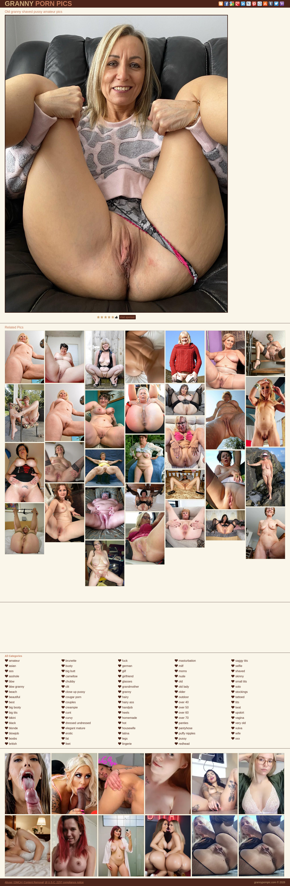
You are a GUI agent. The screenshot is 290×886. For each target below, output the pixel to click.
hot (122, 723)
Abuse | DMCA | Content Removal (24, 882)
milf (179, 665)
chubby (68, 681)
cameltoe (69, 676)
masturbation (185, 660)
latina (123, 733)
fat (65, 738)
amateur (12, 660)
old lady (182, 686)
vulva (236, 728)
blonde (11, 728)
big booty (13, 707)
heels (123, 712)
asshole (12, 676)
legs (123, 738)
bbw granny (14, 686)
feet (65, 743)
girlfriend (126, 676)
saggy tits (239, 660)
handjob (125, 707)
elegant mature (73, 728)
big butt (68, 671)
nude (180, 676)
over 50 (182, 707)
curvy (67, 717)
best (10, 702)
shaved (238, 671)
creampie (69, 707)
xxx (235, 738)
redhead (182, 743)
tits (235, 702)
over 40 (182, 702)
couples (68, 702)
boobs (11, 738)
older (180, 691)
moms (181, 671)
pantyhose (183, 728)
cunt (66, 712)
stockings (239, 691)
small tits (239, 681)
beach (11, 691)
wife (236, 733)
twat (236, 707)
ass (9, 671)
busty (67, 665)
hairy (123, 697)
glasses (125, 681)
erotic (67, 733)
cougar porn (71, 697)
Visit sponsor (127, 317)
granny (124, 691)
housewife (127, 728)
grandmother (128, 686)
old (179, 681)
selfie (236, 665)
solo (236, 686)
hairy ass (126, 702)
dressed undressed (76, 723)
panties (181, 723)
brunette (68, 660)
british (11, 743)
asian (10, 665)
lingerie (125, 743)
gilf (122, 671)
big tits (11, 712)
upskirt (237, 712)
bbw (9, 681)
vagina (237, 717)
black (10, 723)
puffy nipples (185, 733)
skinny (237, 676)
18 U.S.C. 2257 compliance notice (64, 882)
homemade (127, 717)
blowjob (12, 733)
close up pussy (73, 691)
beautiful (12, 697)
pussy (180, 738)
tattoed (237, 697)
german (125, 665)
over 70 (182, 717)
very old (238, 723)
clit (65, 686)
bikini (10, 717)
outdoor (182, 697)
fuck (123, 660)
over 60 (182, 712)
